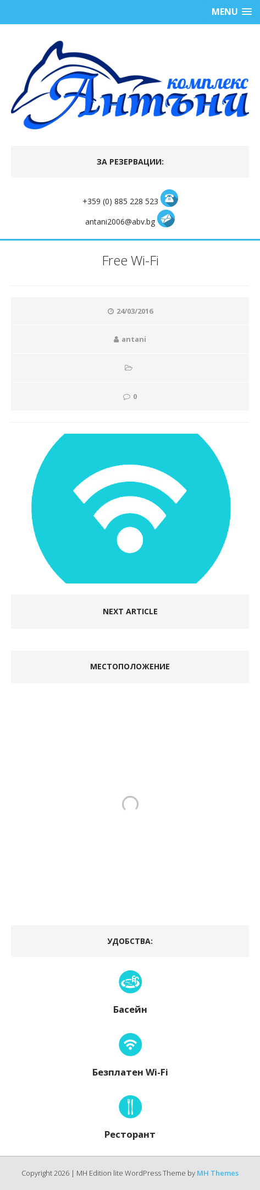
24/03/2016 (135, 311)
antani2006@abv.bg (121, 221)
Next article (130, 611)
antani (133, 339)
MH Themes (218, 1173)
